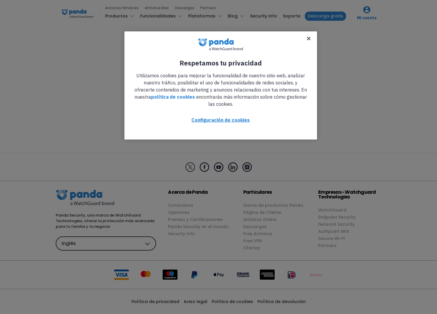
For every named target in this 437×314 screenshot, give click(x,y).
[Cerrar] (308, 38)
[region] (220, 85)
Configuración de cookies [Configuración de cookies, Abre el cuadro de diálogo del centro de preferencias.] (220, 120)
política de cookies (173, 97)
